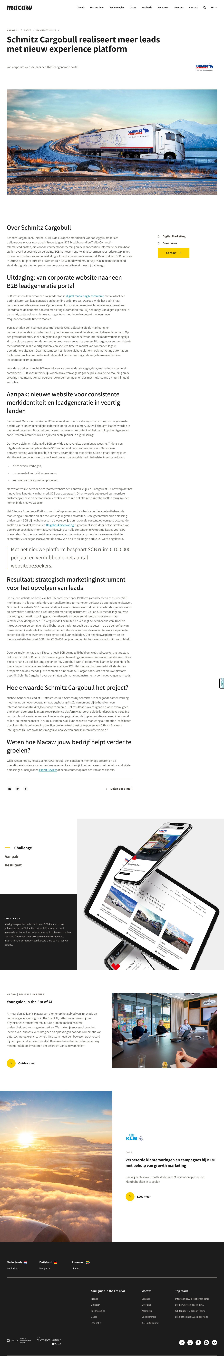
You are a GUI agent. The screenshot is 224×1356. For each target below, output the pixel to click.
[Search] (204, 7)
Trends (81, 7)
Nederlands (14, 1262)
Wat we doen (97, 7)
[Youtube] (214, 1342)
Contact (193, 7)
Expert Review (48, 770)
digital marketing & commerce (85, 296)
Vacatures (163, 7)
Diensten (95, 1304)
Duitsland (45, 1262)
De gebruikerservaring (60, 525)
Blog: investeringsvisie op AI (189, 1304)
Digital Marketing (174, 236)
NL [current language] (214, 7)
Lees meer (144, 1197)
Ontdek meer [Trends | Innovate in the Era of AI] (27, 1063)
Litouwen (78, 1262)
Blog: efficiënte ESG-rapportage (191, 1316)
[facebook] (25, 788)
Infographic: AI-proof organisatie (192, 1298)
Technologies (117, 7)
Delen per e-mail (121, 789)
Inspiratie (147, 7)
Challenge (23, 847)
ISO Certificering (150, 1323)
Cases (133, 7)
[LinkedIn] (182, 1342)
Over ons (179, 7)
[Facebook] (198, 1342)
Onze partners (148, 1316)
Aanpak (11, 856)
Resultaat (13, 865)
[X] (190, 1342)
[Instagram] (206, 1342)
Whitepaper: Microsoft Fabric (190, 1311)
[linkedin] (9, 788)
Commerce (170, 243)
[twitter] (17, 788)
